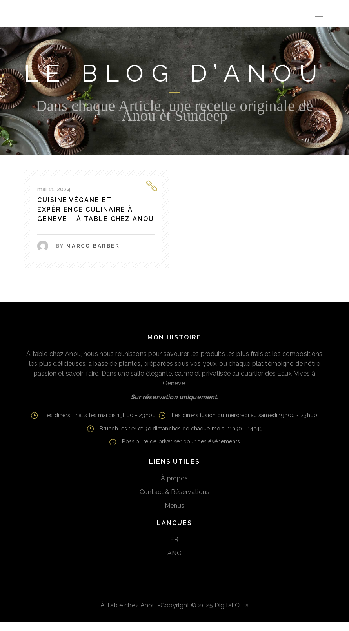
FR (174, 539)
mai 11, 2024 (54, 189)
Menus (174, 505)
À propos (174, 478)
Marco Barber (93, 246)
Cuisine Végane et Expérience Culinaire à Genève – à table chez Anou (95, 209)
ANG (174, 553)
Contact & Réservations (174, 492)
